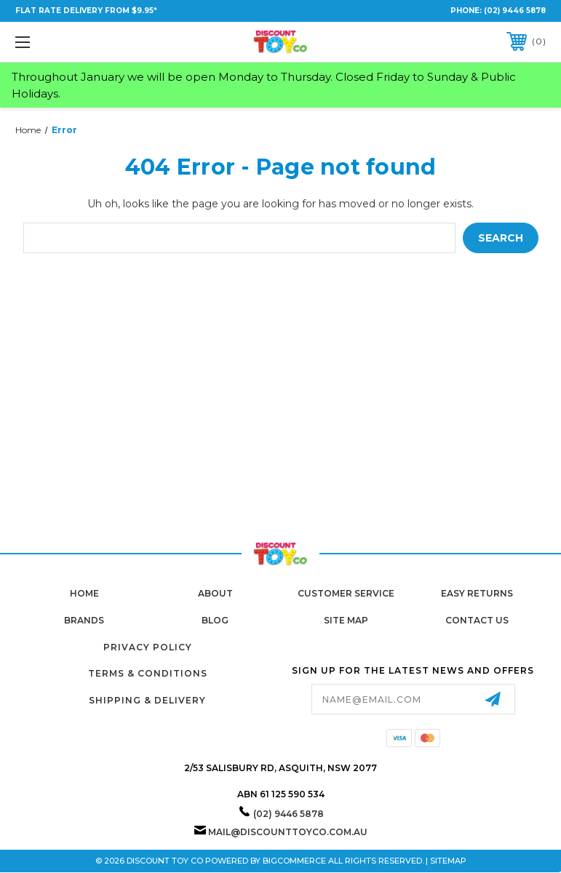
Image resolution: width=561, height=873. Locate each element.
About (215, 593)
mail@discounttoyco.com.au (287, 831)
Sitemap (448, 861)
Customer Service (346, 593)
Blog (215, 620)
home (84, 593)
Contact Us (477, 620)
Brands (84, 620)
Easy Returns (477, 593)
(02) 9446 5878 (515, 10)
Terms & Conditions (147, 673)
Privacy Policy (147, 647)
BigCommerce (294, 861)
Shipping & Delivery (147, 700)
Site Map (346, 620)
